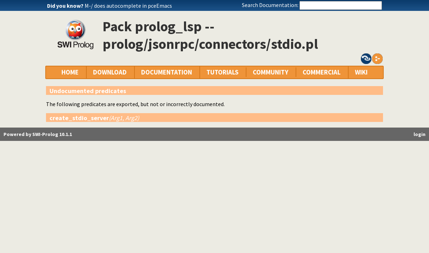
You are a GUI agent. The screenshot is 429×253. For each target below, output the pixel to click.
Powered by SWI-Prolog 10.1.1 (38, 134)
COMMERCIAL (322, 72)
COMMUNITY (270, 72)
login (419, 134)
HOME (70, 72)
